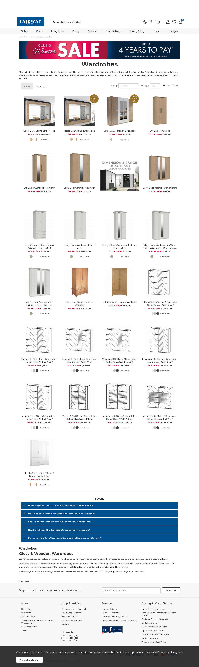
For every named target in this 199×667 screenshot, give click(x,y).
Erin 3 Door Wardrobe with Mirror (79, 172)
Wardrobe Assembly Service (114, 601)
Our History (26, 594)
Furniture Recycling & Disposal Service (119, 605)
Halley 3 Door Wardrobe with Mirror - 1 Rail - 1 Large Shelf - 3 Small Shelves (159, 231)
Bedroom (92, 15)
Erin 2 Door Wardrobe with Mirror (39, 172)
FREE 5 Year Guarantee (72, 597)
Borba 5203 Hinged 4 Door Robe (120, 115)
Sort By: (125, 70)
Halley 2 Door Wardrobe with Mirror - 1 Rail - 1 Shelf (119, 231)
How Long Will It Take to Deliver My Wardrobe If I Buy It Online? (60, 490)
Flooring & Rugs (137, 15)
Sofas (24, 15)
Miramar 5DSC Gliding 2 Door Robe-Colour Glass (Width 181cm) (159, 345)
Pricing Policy (45, 639)
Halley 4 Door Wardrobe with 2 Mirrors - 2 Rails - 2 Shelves (39, 288)
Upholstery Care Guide (152, 615)
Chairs (39, 15)
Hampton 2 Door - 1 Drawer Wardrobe (79, 288)
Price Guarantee (28, 639)
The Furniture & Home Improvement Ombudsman (37, 606)
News (23, 615)
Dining (75, 15)
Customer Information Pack (73, 594)
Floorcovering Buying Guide (154, 611)
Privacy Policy (81, 639)
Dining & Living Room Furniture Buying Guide (159, 598)
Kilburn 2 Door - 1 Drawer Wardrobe (119, 286)
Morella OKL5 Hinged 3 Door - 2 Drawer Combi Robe (39, 459)
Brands (157, 15)
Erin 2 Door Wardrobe (160, 115)
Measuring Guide (69, 601)
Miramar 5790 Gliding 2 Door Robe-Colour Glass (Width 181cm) (79, 402)
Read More (24, 566)
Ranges (174, 15)
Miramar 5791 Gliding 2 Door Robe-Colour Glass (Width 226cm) (120, 402)
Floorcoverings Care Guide (154, 627)
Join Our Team (28, 601)
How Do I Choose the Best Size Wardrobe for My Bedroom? (59, 514)
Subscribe (171, 575)
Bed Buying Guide (150, 608)
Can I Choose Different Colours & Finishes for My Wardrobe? (60, 506)
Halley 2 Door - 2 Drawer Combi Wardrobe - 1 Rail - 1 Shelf (39, 231)
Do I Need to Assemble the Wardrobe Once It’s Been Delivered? (61, 498)
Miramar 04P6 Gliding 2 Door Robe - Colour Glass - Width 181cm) (160, 288)
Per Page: (150, 70)
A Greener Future (29, 611)
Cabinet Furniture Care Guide (155, 619)
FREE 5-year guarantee (111, 556)
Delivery (65, 609)
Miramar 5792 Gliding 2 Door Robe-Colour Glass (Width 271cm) (160, 402)
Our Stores (26, 597)
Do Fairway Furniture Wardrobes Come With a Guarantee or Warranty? (65, 522)
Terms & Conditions (63, 639)
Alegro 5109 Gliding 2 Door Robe (39, 115)
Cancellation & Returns (71, 605)
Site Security (95, 639)
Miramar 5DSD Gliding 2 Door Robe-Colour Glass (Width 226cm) (39, 402)
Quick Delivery (113, 15)
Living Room (57, 15)
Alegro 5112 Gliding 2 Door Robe (79, 115)
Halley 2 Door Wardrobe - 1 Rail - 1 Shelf (79, 231)
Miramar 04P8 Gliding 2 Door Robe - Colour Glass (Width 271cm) (79, 345)
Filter (27, 71)
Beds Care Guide (150, 623)
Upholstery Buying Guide (153, 594)
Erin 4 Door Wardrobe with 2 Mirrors (160, 172)
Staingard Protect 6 (110, 597)
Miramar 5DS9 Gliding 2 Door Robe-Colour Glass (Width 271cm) (119, 345)
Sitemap (108, 639)
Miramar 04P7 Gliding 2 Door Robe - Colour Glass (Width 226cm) (39, 345)
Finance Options (109, 594)
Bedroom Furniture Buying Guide (157, 604)
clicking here (176, 652)
